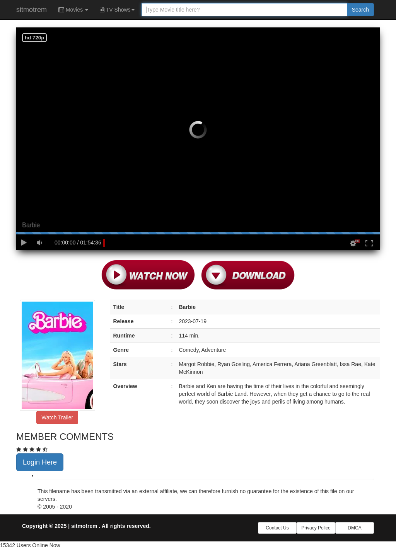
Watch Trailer (57, 417)
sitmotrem (31, 10)
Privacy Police (315, 528)
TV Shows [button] (117, 10)
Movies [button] (73, 10)
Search (360, 10)
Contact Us (277, 528)
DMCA (354, 528)
